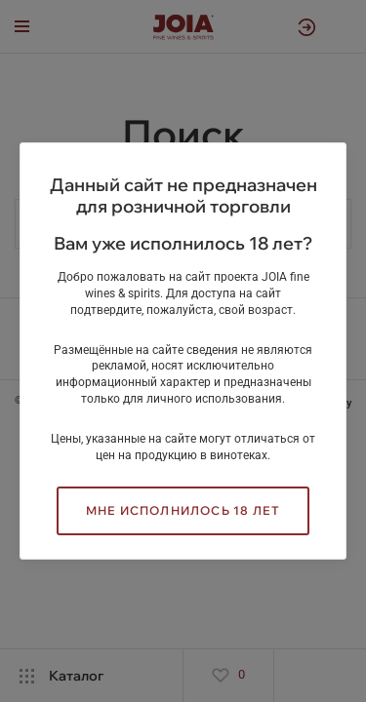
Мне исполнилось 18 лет (183, 510)
